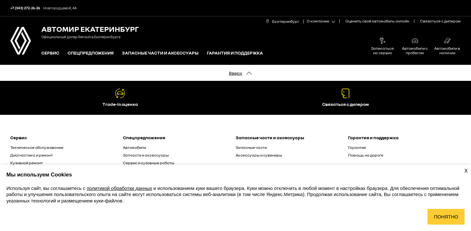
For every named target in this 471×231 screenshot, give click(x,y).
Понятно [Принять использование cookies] (446, 216)
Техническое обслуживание (36, 147)
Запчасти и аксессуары (146, 155)
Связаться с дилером (440, 21)
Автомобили (134, 147)
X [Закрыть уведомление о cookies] (466, 171)
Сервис (50, 53)
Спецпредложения (91, 53)
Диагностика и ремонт (31, 155)
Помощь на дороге (365, 155)
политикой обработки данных (119, 188)
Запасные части (251, 147)
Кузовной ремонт (26, 162)
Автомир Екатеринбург (90, 28)
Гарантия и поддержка (235, 53)
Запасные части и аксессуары (160, 53)
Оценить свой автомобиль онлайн (377, 21)
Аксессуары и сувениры (259, 155)
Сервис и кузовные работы (148, 162)
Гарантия (357, 147)
